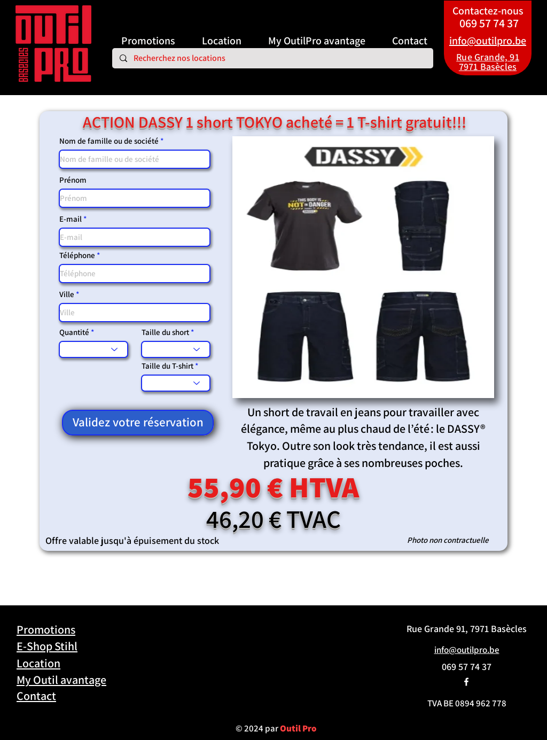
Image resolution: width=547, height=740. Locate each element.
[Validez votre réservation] (138, 422)
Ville (66, 294)
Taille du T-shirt (167, 366)
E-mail (70, 219)
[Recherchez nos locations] (272, 58)
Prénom (73, 180)
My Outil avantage (61, 679)
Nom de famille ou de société (109, 141)
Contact (36, 695)
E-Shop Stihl (47, 645)
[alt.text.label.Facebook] (466, 681)
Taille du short (166, 332)
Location (38, 663)
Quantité (74, 332)
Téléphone (77, 255)
